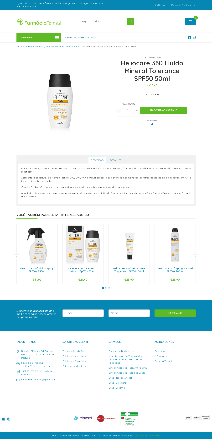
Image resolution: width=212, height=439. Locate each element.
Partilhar (152, 120)
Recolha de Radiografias (122, 351)
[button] (183, 5)
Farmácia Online (75, 37)
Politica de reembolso (74, 356)
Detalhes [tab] (115, 160)
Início (19, 46)
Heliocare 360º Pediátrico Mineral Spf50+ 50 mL (83, 270)
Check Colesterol (118, 382)
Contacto (94, 37)
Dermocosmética (34, 46)
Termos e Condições (73, 351)
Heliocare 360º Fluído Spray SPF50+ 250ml (37, 270)
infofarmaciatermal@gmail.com (38, 379)
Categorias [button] (39, 37)
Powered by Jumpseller (147, 435)
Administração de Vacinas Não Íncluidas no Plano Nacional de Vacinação (125, 359)
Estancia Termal (163, 361)
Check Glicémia (117, 387)
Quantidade (128, 104)
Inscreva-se (175, 313)
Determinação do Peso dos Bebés (127, 372)
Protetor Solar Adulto (67, 46)
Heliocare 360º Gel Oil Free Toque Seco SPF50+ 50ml (129, 270)
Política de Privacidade (74, 361)
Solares (50, 46)
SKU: (147, 94)
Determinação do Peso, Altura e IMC (128, 367)
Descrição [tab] (97, 160)
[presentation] (16, 256)
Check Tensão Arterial (120, 377)
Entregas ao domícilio (74, 366)
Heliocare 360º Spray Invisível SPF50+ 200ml (175, 270)
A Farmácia (161, 356)
